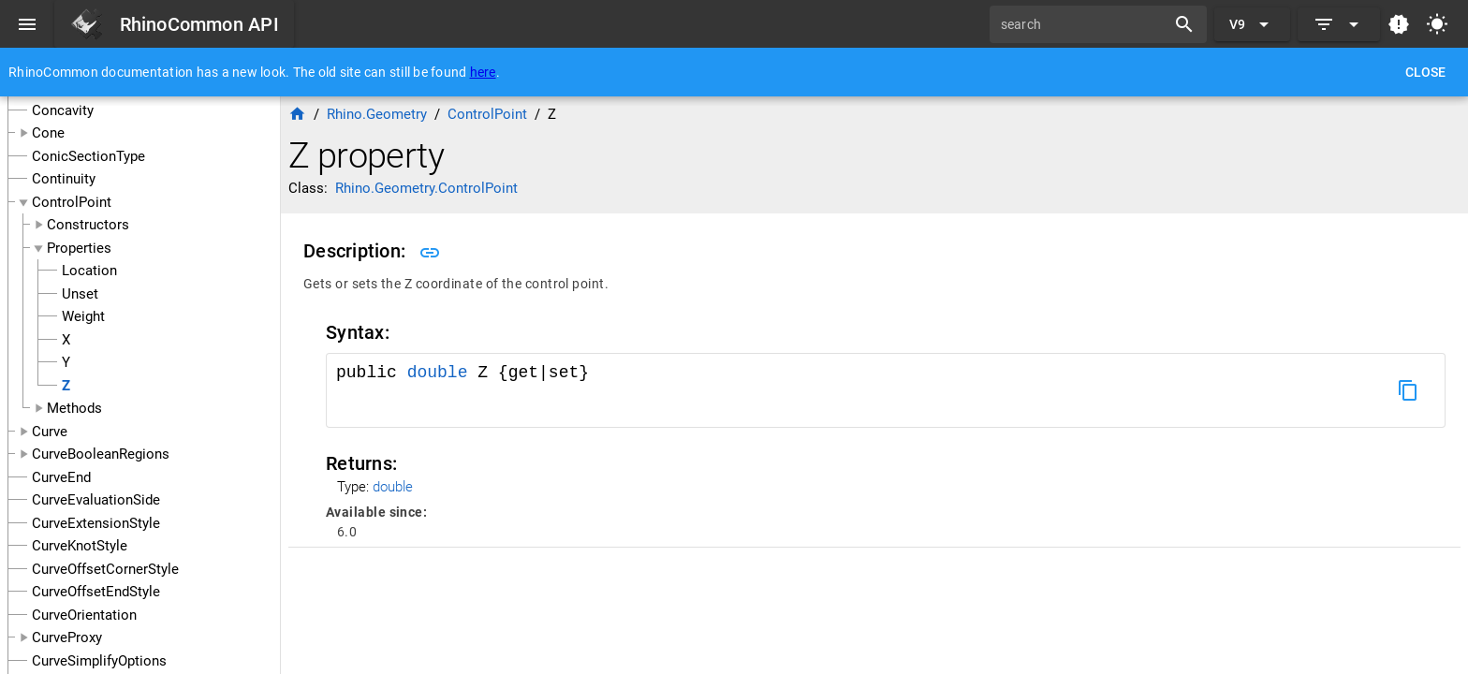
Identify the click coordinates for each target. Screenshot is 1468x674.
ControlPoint (71, 202)
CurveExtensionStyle (96, 523)
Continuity (63, 178)
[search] (1084, 24)
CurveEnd (61, 477)
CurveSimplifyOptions (99, 660)
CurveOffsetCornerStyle (105, 569)
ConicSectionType (88, 156)
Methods (74, 408)
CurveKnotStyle (79, 545)
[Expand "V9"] (1252, 24)
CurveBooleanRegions (100, 454)
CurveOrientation (84, 615)
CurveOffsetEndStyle (96, 591)
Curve (49, 431)
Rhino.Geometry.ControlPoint (426, 188)
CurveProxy (67, 637)
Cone (48, 133)
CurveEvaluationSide (96, 499)
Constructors (88, 224)
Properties (79, 248)
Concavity (63, 110)
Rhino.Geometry (377, 114)
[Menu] (27, 24)
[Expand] (1339, 24)
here (483, 72)
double (437, 372)
